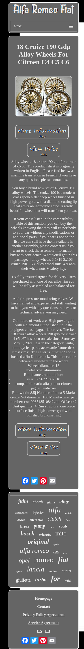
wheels (45, 534)
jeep (65, 553)
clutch (54, 519)
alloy (64, 501)
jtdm (23, 501)
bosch (27, 533)
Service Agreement (43, 623)
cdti (56, 552)
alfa (55, 509)
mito (61, 533)
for (55, 578)
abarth (38, 502)
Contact (43, 606)
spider (57, 544)
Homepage (43, 598)
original (38, 541)
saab (63, 526)
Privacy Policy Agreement (44, 614)
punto (66, 571)
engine (53, 571)
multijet (68, 513)
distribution (21, 512)
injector (38, 512)
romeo (44, 559)
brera (24, 526)
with (67, 580)
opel (24, 560)
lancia (35, 569)
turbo (41, 580)
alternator (36, 520)
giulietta (23, 580)
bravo (21, 520)
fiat (63, 560)
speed (19, 571)
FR (47, 631)
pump (39, 526)
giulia (51, 502)
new (52, 527)
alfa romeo (34, 550)
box (68, 520)
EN (39, 631)
